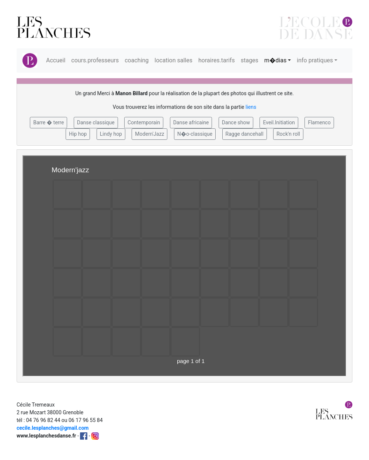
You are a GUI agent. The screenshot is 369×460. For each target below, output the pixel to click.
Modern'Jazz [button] (149, 134)
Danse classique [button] (96, 122)
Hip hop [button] (78, 134)
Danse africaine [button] (191, 122)
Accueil (55, 60)
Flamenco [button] (319, 122)
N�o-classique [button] (195, 134)
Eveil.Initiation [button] (279, 122)
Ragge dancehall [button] (245, 134)
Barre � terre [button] (48, 122)
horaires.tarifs (216, 60)
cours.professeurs (95, 60)
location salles (173, 60)
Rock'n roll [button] (288, 134)
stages (249, 60)
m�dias (275, 60)
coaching (137, 60)
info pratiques (315, 60)
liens (251, 107)
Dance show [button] (236, 122)
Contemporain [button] (144, 122)
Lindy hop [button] (111, 134)
